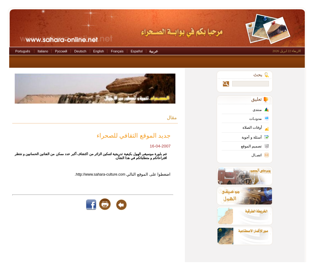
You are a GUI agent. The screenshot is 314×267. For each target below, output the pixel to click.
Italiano (43, 51)
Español (137, 51)
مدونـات (255, 118)
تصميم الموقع (251, 146)
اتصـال (256, 155)
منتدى (257, 110)
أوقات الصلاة (252, 127)
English (98, 51)
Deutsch (80, 51)
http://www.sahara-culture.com (100, 174)
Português (22, 51)
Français (117, 51)
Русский (61, 51)
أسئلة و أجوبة (252, 137)
